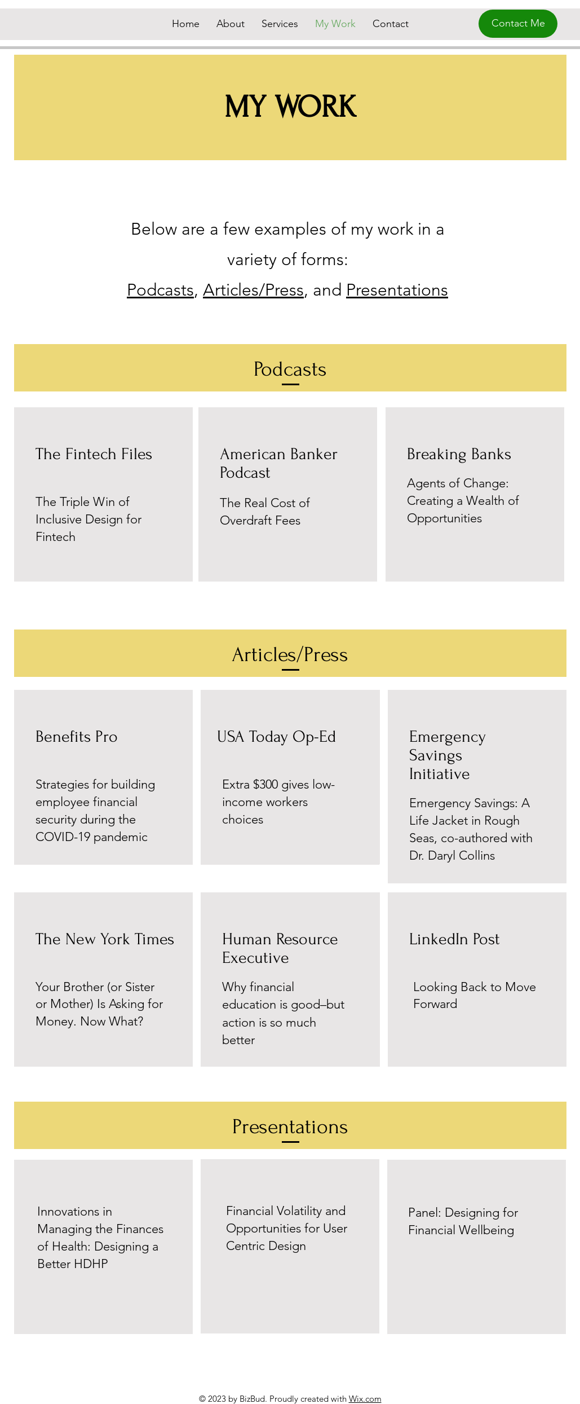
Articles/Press (253, 290)
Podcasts (160, 290)
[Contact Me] (518, 24)
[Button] (476, 1247)
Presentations (397, 290)
